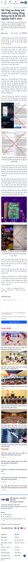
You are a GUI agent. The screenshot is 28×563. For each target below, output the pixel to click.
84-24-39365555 (7, 514)
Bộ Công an (10, 290)
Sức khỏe (17, 550)
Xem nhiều (4, 537)
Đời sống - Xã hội (19, 540)
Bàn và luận (4, 540)
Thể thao (17, 547)
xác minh (3, 290)
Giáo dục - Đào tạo (6, 7)
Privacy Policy (22, 312)
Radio (5, 2)
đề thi (6, 291)
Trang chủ (3, 534)
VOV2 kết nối (18, 552)
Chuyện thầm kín (5, 555)
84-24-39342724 (7, 516)
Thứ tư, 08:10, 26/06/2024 (20, 7)
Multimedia (15, 2)
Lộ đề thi (8, 288)
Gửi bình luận (14, 322)
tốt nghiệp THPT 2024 (18, 288)
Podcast (10, 2)
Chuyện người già (5, 552)
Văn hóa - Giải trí (5, 547)
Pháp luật (3, 550)
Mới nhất (17, 534)
